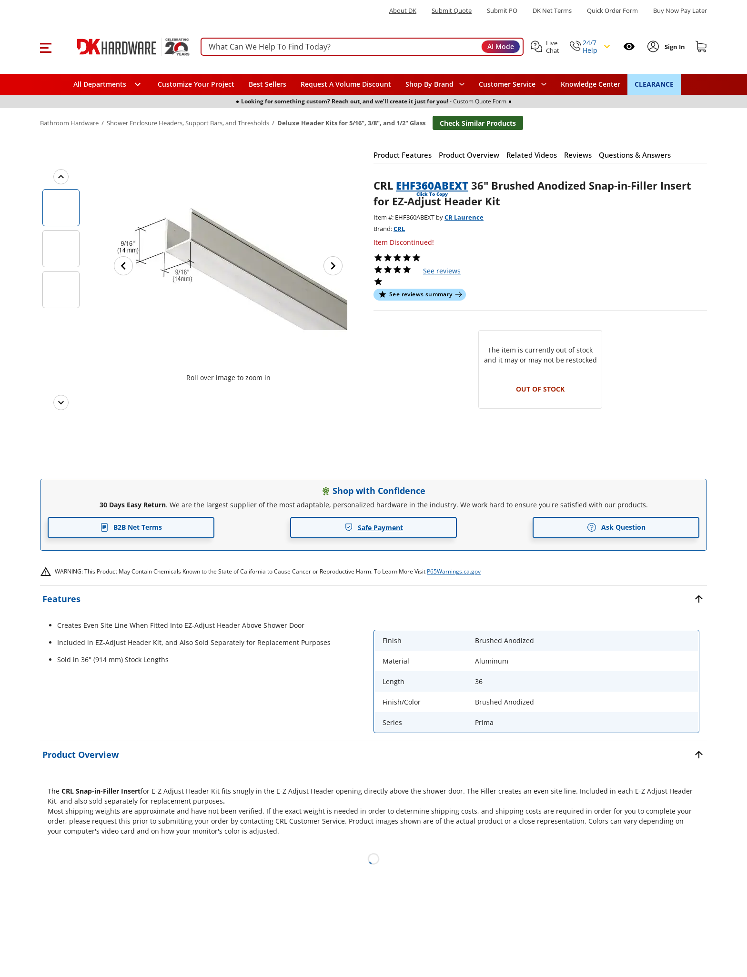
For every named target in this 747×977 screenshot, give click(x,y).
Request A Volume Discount (346, 84)
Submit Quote (452, 11)
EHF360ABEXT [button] (432, 185)
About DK (402, 11)
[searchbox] (362, 47)
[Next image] (333, 265)
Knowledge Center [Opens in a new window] (590, 84)
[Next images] (61, 402)
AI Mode (500, 46)
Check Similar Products (478, 123)
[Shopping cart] (701, 46)
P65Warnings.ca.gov (454, 571)
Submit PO (502, 11)
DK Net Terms (552, 11)
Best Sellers (267, 84)
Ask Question (616, 527)
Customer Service (507, 84)
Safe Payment (373, 527)
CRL (399, 228)
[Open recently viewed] (629, 46)
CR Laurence (464, 217)
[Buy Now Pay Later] (680, 10)
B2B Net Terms (131, 527)
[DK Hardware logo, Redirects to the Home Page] (122, 47)
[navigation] (512, 84)
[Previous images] (61, 176)
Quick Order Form (612, 11)
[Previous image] (123, 265)
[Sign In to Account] (674, 46)
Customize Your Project (196, 84)
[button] (45, 46)
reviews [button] (442, 270)
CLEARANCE (654, 84)
